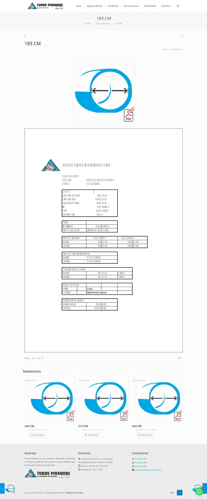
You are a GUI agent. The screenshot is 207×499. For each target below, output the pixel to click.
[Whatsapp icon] (173, 492)
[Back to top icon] (179, 492)
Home (88, 23)
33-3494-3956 (141, 466)
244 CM (29, 426)
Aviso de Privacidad (33, 492)
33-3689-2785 (141, 459)
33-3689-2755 (141, 462)
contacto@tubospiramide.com (148, 470)
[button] (199, 491)
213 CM (83, 426)
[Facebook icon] (171, 492)
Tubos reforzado (103, 23)
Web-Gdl (79, 492)
